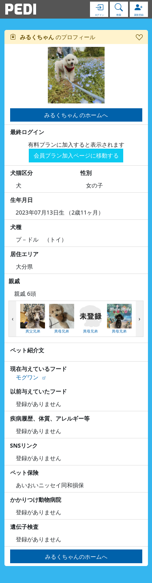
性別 (86, 173)
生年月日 (21, 200)
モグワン (27, 377)
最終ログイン (27, 132)
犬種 (15, 227)
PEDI (20, 9)
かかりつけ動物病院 (35, 499)
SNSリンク (24, 445)
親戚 (14, 281)
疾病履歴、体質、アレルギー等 (50, 418)
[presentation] (12, 319)
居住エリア (24, 254)
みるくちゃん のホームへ (76, 115)
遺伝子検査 (24, 526)
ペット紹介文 (27, 350)
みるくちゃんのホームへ (76, 556)
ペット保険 (24, 472)
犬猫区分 (21, 173)
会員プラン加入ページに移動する (76, 155)
